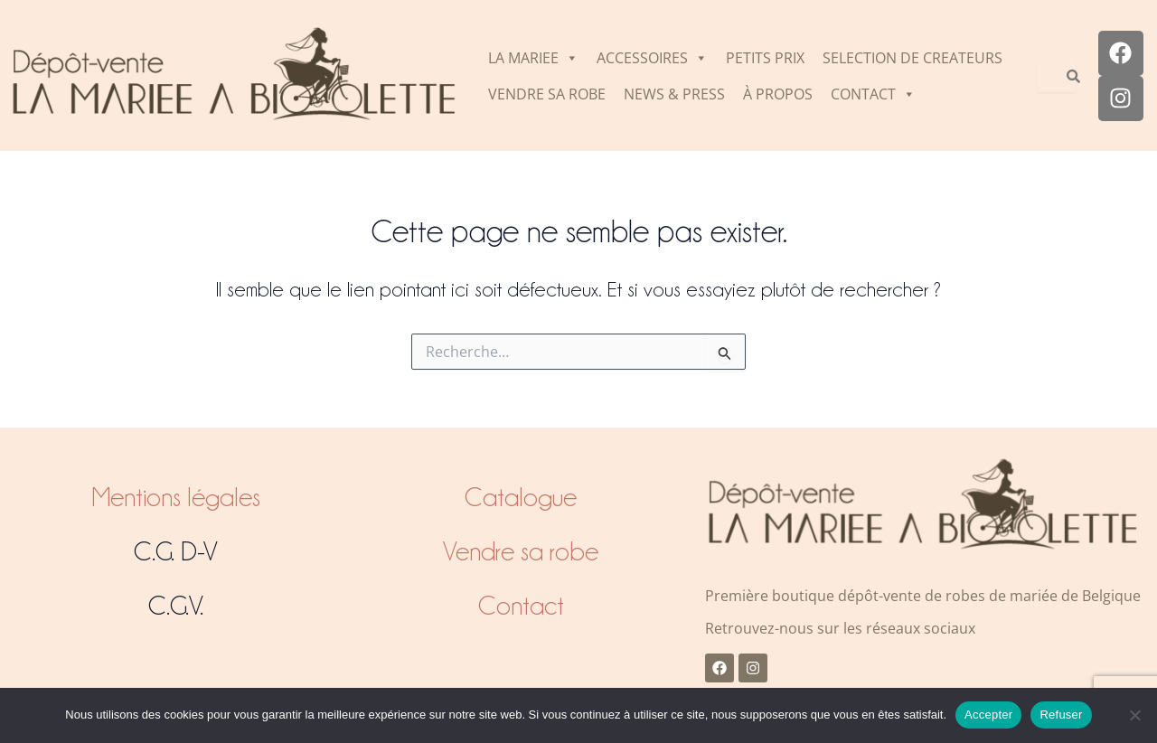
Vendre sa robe (520, 551)
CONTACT (873, 94)
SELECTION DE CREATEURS (912, 58)
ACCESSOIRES (652, 58)
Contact (521, 605)
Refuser (1060, 714)
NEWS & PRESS (674, 94)
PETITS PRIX (765, 58)
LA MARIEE (533, 58)
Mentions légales (175, 497)
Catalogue (521, 497)
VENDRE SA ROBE (547, 94)
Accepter (988, 714)
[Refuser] (1134, 715)
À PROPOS (778, 94)
